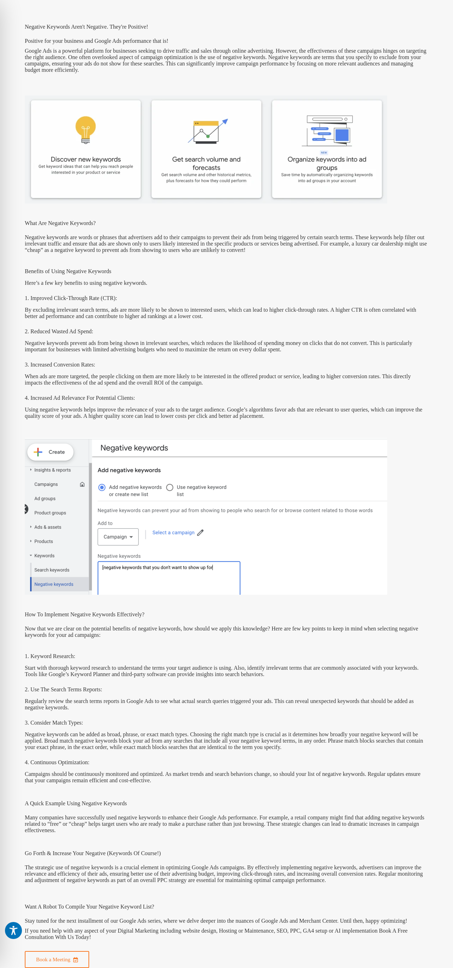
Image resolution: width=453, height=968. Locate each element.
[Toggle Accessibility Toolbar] (13, 930)
